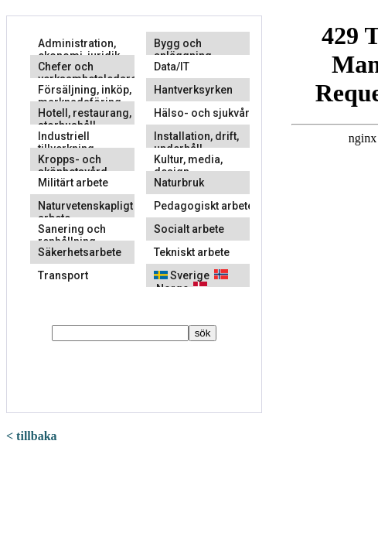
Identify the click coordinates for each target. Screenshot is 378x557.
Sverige (181, 275)
